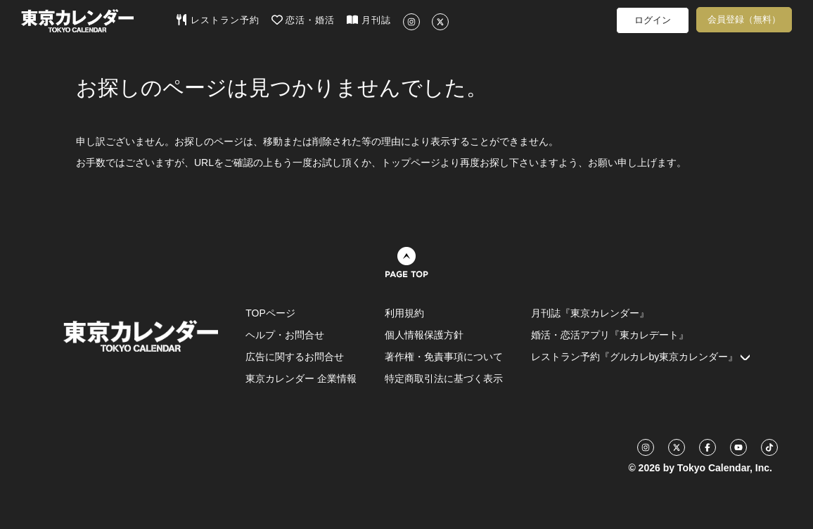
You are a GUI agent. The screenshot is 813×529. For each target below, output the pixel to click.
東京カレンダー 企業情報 (301, 378)
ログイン (652, 20)
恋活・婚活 (303, 19)
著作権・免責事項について (444, 357)
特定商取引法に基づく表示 (444, 378)
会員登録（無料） (744, 19)
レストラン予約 (218, 19)
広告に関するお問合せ (294, 357)
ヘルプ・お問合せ (284, 335)
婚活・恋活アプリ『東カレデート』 (610, 335)
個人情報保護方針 (424, 335)
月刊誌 (369, 19)
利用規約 (404, 313)
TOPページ (270, 313)
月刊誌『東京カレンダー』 (590, 313)
